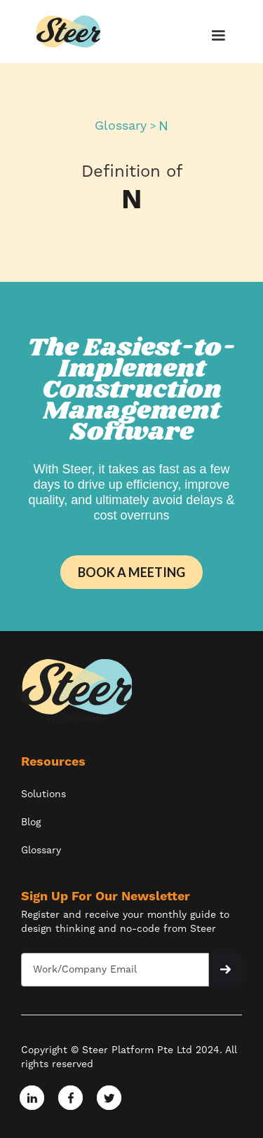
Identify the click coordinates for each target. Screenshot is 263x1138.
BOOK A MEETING (131, 572)
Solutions (43, 794)
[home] (69, 31)
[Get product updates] (115, 970)
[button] (216, 36)
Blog (31, 822)
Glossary (121, 126)
